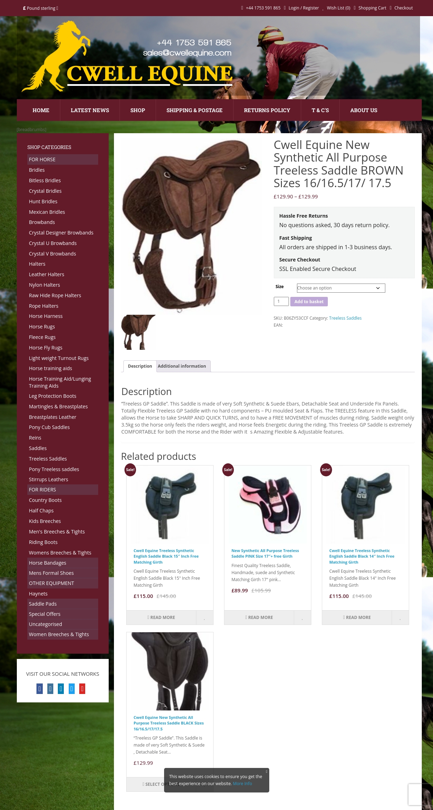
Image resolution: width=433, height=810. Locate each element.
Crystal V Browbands (52, 253)
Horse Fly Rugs (46, 347)
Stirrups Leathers (48, 479)
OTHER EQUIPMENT (51, 583)
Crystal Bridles (45, 191)
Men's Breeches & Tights (57, 531)
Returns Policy (267, 110)
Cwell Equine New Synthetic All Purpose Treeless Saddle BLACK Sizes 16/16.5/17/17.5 (169, 723)
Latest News (90, 110)
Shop (137, 110)
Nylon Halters (44, 284)
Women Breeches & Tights (59, 634)
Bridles (37, 169)
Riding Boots (43, 542)
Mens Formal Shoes (51, 573)
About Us (363, 110)
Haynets (38, 593)
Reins (35, 437)
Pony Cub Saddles (49, 427)
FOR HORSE (42, 159)
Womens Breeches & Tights (60, 552)
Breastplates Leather (52, 417)
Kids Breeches (45, 521)
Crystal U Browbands (53, 243)
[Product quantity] (281, 301)
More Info (242, 784)
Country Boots (45, 500)
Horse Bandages (48, 562)
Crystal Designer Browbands (61, 232)
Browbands (42, 222)
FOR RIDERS (42, 489)
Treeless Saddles (48, 458)
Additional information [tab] (182, 366)
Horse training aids (50, 368)
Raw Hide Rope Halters (55, 295)
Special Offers (45, 614)
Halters (37, 263)
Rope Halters (44, 305)
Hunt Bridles (43, 201)
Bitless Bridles (45, 180)
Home (41, 110)
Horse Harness (46, 316)
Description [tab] (140, 366)
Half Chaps (41, 510)
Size (280, 287)
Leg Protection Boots (52, 396)
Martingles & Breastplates (58, 406)
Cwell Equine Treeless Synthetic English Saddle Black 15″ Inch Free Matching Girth (166, 556)
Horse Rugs (42, 326)
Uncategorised (45, 624)
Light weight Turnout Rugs (59, 358)
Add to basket (309, 302)
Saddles (38, 448)
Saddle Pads (43, 603)
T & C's (320, 110)
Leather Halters (47, 274)
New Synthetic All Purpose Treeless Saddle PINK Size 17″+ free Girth (265, 553)
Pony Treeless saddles (54, 469)
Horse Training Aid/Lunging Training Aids (60, 382)
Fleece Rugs (42, 337)
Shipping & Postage (195, 110)
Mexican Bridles (47, 212)
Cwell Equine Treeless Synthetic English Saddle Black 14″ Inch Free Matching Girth (361, 556)
